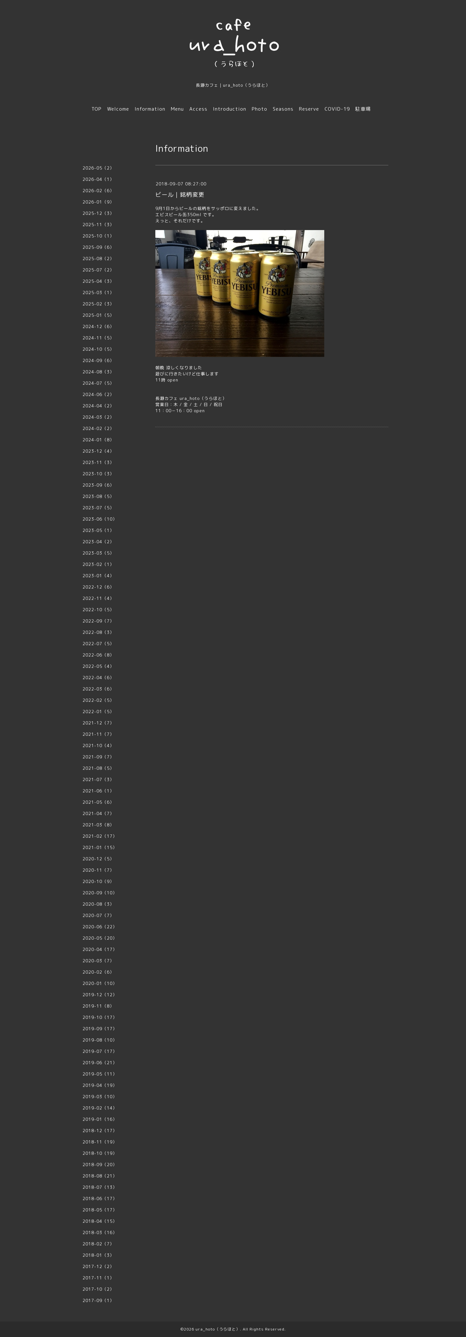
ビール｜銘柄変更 (180, 195)
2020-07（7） (98, 915)
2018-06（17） (100, 1198)
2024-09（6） (98, 360)
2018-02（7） (98, 1244)
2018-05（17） (100, 1210)
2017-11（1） (98, 1278)
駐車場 (363, 108)
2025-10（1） (98, 236)
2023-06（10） (100, 519)
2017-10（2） (98, 1289)
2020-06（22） (100, 927)
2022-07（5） (98, 643)
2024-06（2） (98, 394)
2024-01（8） (98, 440)
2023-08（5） (98, 496)
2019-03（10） (100, 1096)
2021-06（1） (98, 791)
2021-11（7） (98, 734)
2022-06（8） (98, 655)
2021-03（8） (98, 825)
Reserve (309, 108)
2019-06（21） (100, 1063)
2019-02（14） (100, 1108)
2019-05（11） (100, 1074)
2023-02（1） (98, 564)
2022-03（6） (98, 689)
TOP (97, 108)
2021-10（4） (98, 745)
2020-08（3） (98, 904)
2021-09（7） (98, 757)
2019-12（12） (100, 995)
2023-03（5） (98, 553)
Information (150, 108)
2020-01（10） (100, 983)
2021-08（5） (98, 768)
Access (198, 108)
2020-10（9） (98, 881)
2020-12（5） (98, 859)
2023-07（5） (98, 508)
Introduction (229, 108)
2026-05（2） (98, 168)
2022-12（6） (98, 587)
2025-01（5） (98, 315)
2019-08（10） (100, 1040)
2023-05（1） (98, 530)
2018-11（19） (100, 1142)
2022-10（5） (98, 610)
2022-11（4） (98, 598)
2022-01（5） (98, 711)
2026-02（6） (98, 190)
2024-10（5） (98, 349)
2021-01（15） (100, 847)
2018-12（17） (100, 1130)
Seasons (283, 108)
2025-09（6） (98, 247)
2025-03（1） (98, 292)
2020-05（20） (100, 938)
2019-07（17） (100, 1051)
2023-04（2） (98, 542)
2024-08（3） (98, 372)
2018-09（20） (100, 1164)
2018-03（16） (100, 1232)
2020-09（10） (100, 893)
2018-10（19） (100, 1153)
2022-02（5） (98, 700)
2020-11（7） (98, 870)
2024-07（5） (98, 383)
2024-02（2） (98, 428)
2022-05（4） (98, 666)
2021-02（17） (100, 836)
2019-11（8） (98, 1006)
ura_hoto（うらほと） (217, 1329)
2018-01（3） (98, 1255)
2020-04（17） (100, 949)
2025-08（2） (98, 258)
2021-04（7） (98, 813)
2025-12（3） (98, 213)
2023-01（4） (98, 576)
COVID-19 (337, 108)
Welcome (118, 108)
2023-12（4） (98, 451)
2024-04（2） (98, 406)
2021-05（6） (98, 802)
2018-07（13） (100, 1187)
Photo (259, 108)
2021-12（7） (98, 723)
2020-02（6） (98, 972)
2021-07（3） (98, 779)
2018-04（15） (100, 1221)
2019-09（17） (100, 1029)
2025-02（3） (98, 304)
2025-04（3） (98, 281)
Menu (177, 108)
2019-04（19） (100, 1085)
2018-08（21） (100, 1176)
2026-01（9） (98, 202)
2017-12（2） (98, 1266)
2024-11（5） (98, 338)
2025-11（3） (98, 224)
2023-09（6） (98, 485)
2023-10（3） (98, 474)
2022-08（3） (98, 632)
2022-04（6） (98, 677)
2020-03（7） (98, 961)
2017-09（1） (98, 1300)
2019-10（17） (100, 1017)
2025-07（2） (98, 270)
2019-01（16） (100, 1119)
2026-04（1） (98, 179)
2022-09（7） (98, 621)
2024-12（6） (98, 326)
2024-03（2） (98, 417)
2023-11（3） (98, 462)
